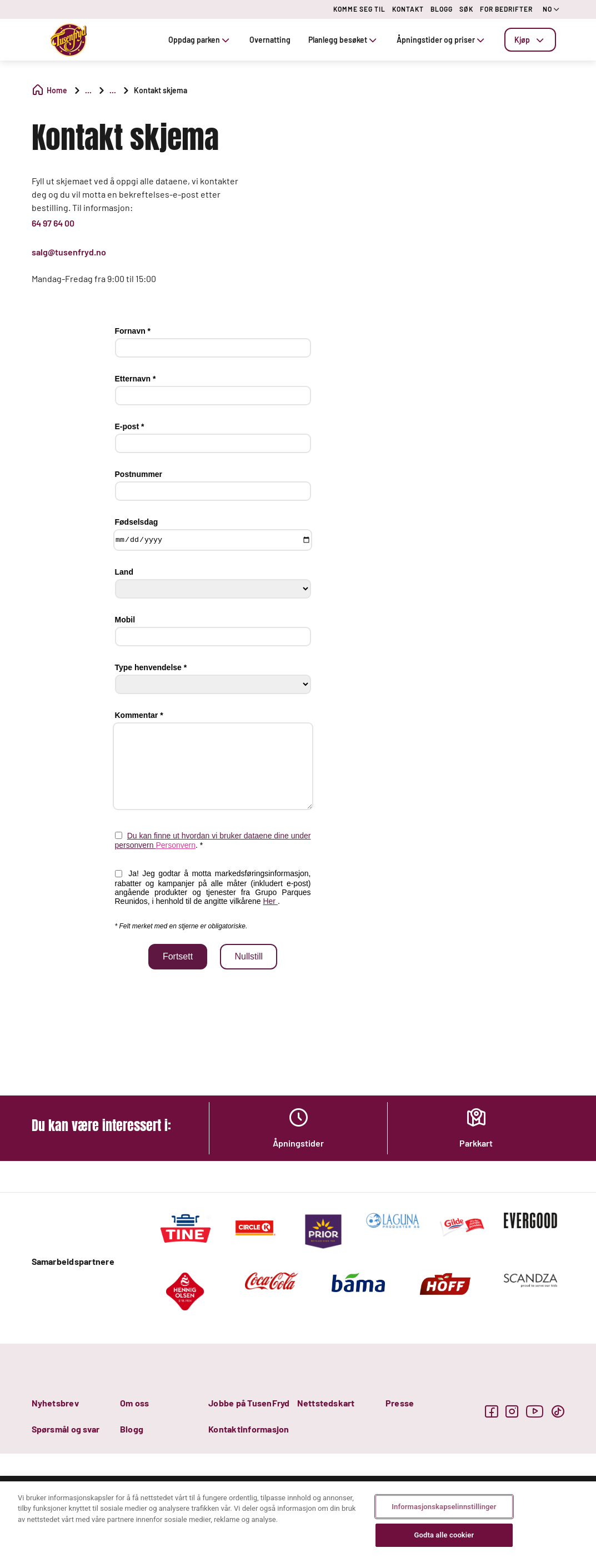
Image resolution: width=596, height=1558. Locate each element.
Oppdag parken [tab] (200, 39)
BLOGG (441, 9)
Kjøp (530, 39)
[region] (298, 1519)
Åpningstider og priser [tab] (442, 39)
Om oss (134, 1403)
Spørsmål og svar (66, 1429)
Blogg (131, 1429)
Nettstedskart (326, 1403)
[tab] (530, 39)
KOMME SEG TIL (359, 9)
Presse (399, 1403)
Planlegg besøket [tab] (343, 39)
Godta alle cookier (444, 1535)
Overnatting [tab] (270, 39)
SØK (466, 9)
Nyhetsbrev (55, 1403)
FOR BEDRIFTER (506, 9)
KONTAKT (408, 9)
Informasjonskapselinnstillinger (444, 1506)
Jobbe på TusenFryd (248, 1403)
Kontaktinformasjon (248, 1429)
